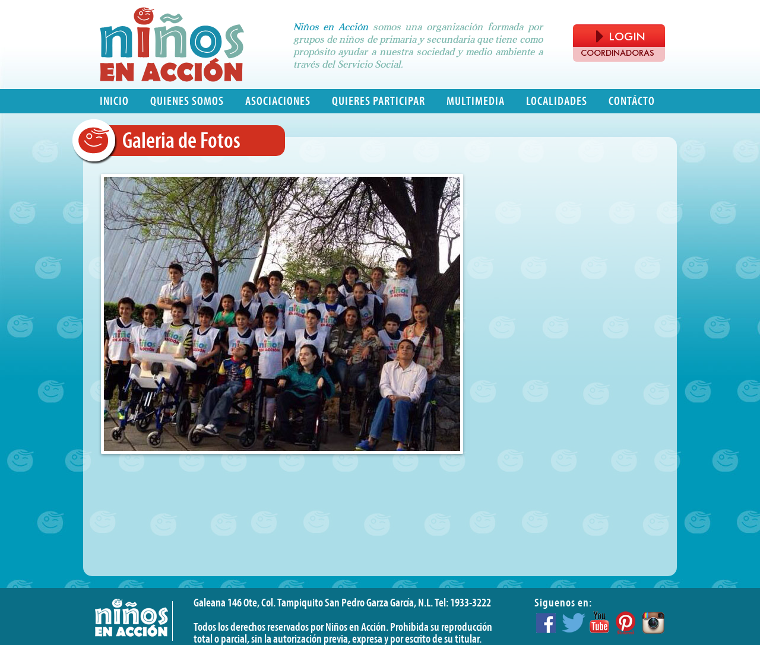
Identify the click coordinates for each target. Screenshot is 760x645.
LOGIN (620, 36)
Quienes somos (187, 101)
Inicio (114, 101)
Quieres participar (378, 101)
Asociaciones (278, 101)
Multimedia (475, 101)
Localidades (556, 101)
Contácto (632, 101)
